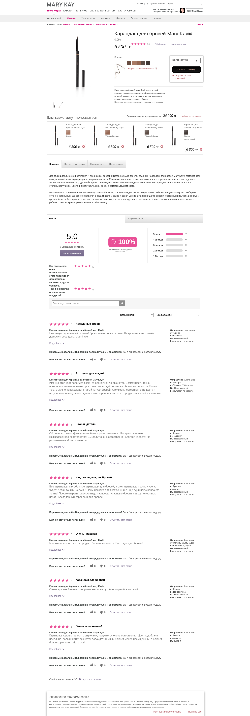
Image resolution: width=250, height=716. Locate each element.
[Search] (189, 4)
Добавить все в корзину (192, 116)
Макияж (71, 18)
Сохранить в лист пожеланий (183, 77)
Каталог (68, 11)
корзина (195, 11)
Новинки (157, 18)
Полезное (81, 11)
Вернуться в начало (90, 679)
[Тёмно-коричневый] (148, 63)
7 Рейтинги (160, 44)
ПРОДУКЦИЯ (54, 11)
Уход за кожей (54, 18)
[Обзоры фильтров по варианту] (177, 315)
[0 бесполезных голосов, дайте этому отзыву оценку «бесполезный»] (102, 359)
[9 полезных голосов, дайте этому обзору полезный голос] (92, 410)
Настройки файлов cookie (167, 711)
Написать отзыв (179, 44)
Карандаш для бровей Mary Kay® (75, 126)
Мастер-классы (127, 11)
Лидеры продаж (139, 18)
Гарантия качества (157, 3)
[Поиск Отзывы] (122, 303)
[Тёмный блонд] (138, 63)
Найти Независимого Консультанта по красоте (165, 10)
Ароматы (105, 18)
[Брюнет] (79, 64)
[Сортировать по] (136, 315)
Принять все (195, 711)
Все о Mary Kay (142, 3)
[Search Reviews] (88, 303)
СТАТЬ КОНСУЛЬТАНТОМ (102, 11)
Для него (120, 18)
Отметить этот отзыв (121, 359)
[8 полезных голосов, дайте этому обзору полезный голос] (92, 463)
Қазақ (170, 3)
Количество (180, 59)
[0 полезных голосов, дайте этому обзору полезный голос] (92, 359)
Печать (200, 24)
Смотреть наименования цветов (140, 69)
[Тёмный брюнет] (143, 63)
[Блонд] (134, 63)
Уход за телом (88, 18)
